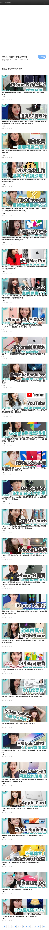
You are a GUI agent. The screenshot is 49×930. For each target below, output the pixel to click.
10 (35, 926)
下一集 (42, 57)
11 (39, 926)
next (44, 926)
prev (4, 926)
